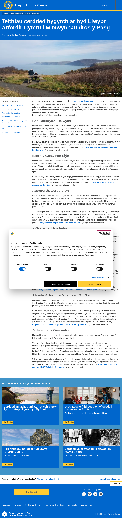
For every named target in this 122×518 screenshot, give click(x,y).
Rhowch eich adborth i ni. (48, 479)
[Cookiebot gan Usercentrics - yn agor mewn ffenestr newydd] (104, 234)
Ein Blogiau (34, 13)
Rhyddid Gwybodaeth (33, 505)
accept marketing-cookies (85, 101)
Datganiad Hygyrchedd (55, 505)
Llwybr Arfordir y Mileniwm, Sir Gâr (14, 127)
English (104, 5)
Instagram (95, 494)
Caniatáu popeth (94, 284)
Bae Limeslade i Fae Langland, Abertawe (14, 122)
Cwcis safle (72, 505)
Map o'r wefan (86, 505)
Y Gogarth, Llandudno (11, 117)
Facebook (84, 494)
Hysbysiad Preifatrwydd (11, 505)
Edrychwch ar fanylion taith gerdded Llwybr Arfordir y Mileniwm (60, 325)
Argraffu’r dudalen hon (110, 479)
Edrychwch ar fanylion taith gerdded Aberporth (60, 223)
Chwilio (112, 5)
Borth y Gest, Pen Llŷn (11, 109)
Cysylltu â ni (31, 492)
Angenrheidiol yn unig (61, 284)
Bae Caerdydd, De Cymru (12, 105)
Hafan (5, 13)
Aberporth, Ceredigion (11, 113)
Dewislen (119, 5)
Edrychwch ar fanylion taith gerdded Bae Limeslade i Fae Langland (68, 290)
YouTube (101, 494)
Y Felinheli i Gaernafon (11, 132)
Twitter (90, 494)
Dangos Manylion (99, 277)
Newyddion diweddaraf (19, 13)
